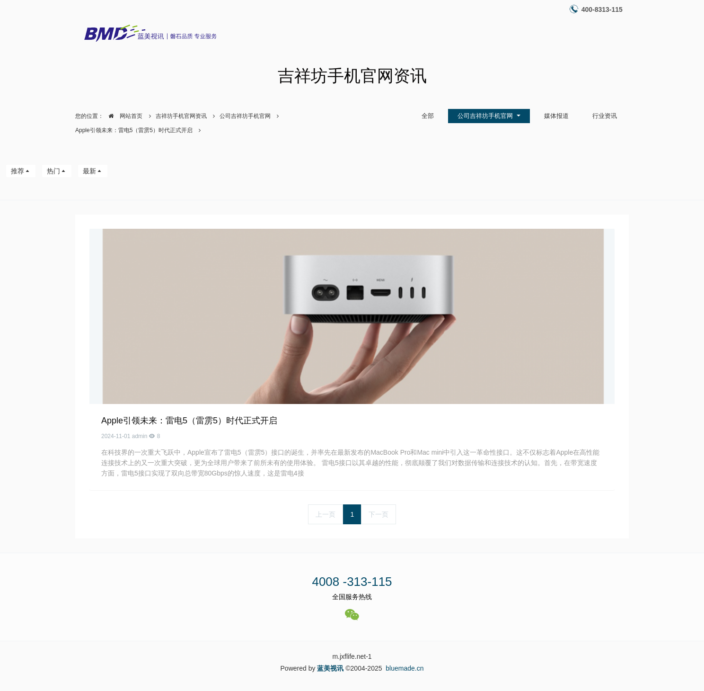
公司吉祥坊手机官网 (245, 116)
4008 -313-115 (352, 581)
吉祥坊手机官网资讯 (181, 116)
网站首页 (123, 116)
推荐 (21, 171)
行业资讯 (604, 115)
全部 (428, 115)
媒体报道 (556, 115)
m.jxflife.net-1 (351, 656)
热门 (57, 171)
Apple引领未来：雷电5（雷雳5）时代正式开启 (134, 130)
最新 (93, 171)
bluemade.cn (404, 668)
